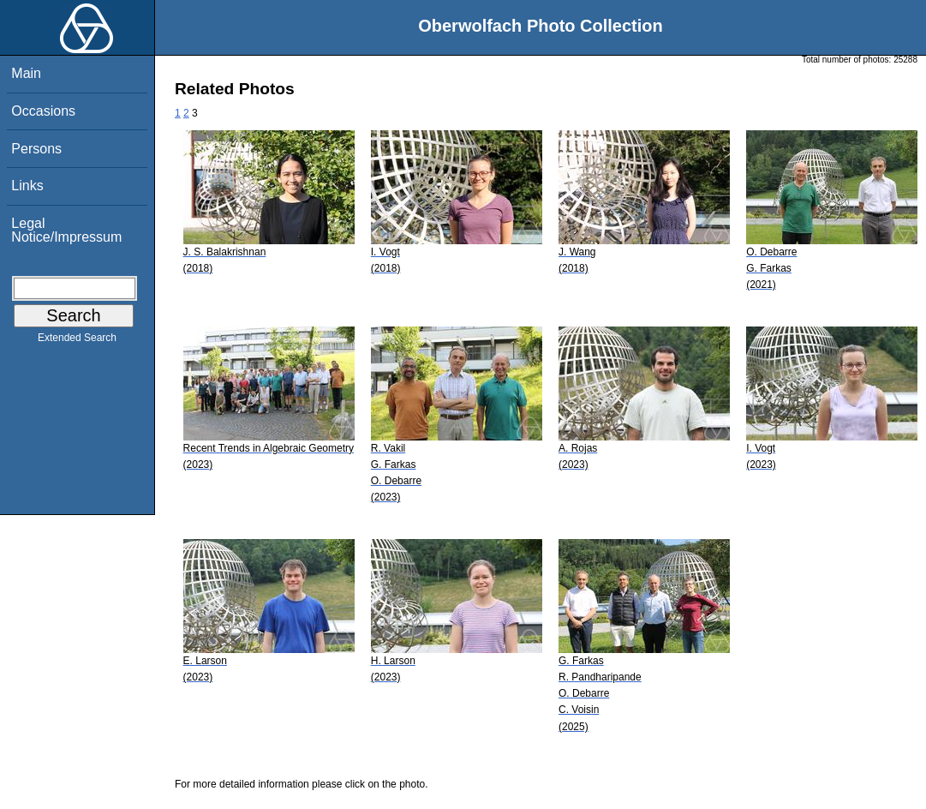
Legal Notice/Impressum (66, 230)
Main (26, 73)
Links (27, 185)
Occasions (43, 111)
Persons (36, 148)
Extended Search (77, 341)
